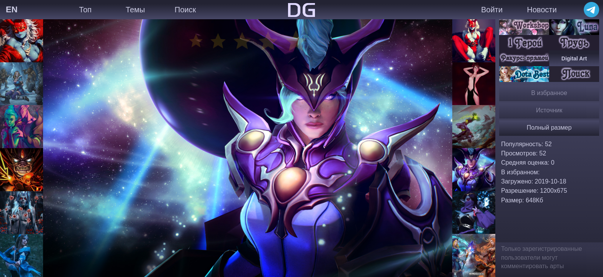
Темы (135, 9)
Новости (541, 9)
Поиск (185, 9)
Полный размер (549, 127)
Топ (85, 9)
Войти (492, 9)
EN (12, 9)
